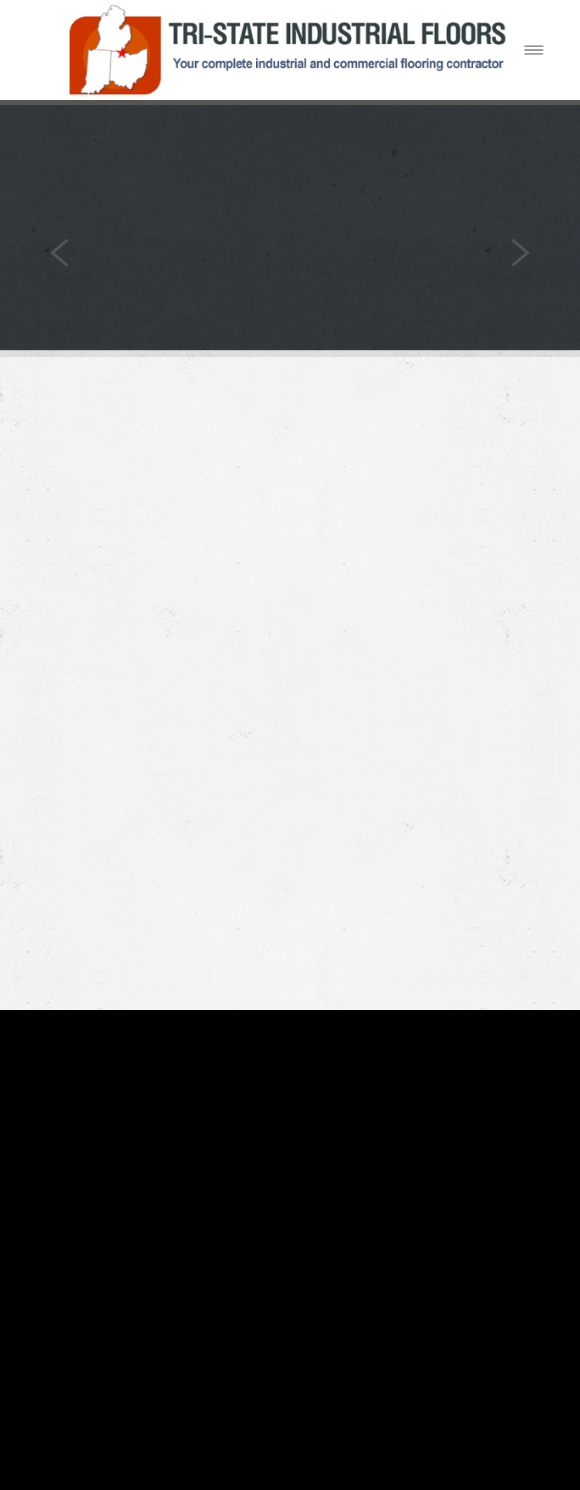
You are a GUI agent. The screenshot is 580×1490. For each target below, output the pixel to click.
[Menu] (534, 49)
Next (520, 253)
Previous (59, 253)
